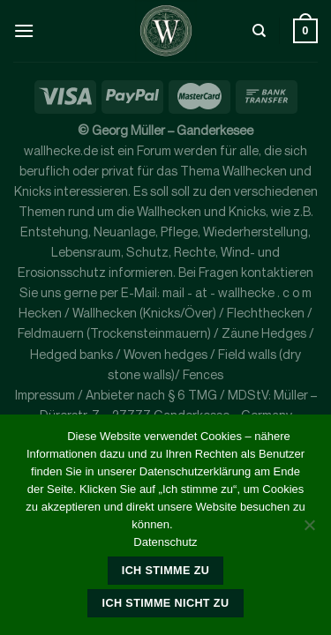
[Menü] (23, 30)
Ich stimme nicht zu (165, 603)
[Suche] (259, 31)
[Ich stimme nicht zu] (309, 530)
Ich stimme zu (165, 570)
